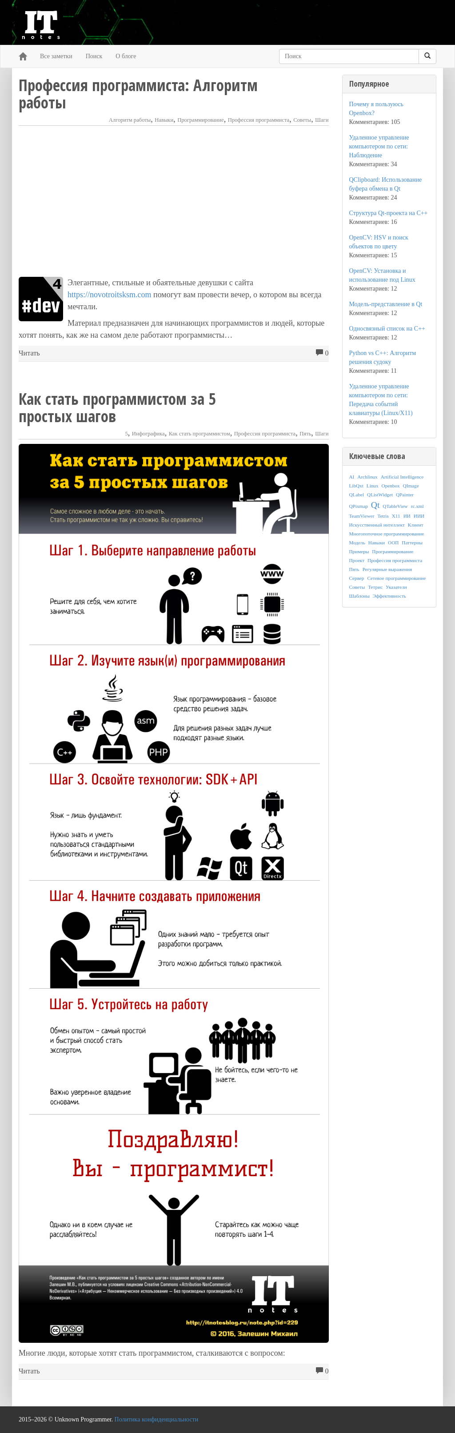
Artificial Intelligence (402, 476)
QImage (411, 485)
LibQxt (356, 485)
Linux (373, 485)
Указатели (396, 587)
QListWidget (380, 494)
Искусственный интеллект (377, 524)
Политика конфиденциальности (157, 1419)
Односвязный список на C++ (387, 328)
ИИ (407, 516)
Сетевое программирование (396, 578)
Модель (357, 542)
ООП (393, 542)
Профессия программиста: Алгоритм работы (138, 94)
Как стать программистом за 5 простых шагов (117, 407)
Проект (357, 560)
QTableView (395, 506)
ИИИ (419, 516)
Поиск (94, 56)
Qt (375, 505)
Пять (305, 434)
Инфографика (148, 434)
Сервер (356, 578)
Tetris (382, 516)
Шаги (321, 120)
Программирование (200, 120)
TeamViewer (362, 516)
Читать (29, 353)
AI (352, 476)
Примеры (359, 551)
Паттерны (412, 542)
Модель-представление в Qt (386, 304)
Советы (302, 120)
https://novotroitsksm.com (110, 294)
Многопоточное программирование (386, 533)
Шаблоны (359, 596)
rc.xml (417, 506)
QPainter (405, 494)
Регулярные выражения (387, 569)
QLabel (356, 494)
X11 (396, 516)
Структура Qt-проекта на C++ (388, 213)
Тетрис (375, 587)
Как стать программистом (199, 434)
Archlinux (367, 476)
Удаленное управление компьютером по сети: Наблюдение (379, 146)
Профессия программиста (259, 120)
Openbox (391, 485)
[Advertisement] (174, 201)
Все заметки (56, 56)
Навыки (164, 120)
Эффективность (389, 596)
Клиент (415, 524)
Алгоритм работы (130, 120)
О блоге (126, 56)
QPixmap (358, 506)
